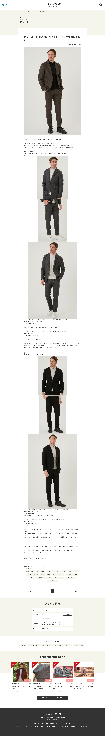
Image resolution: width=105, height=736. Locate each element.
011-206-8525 (46, 619)
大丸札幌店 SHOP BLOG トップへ (54, 697)
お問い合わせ (85, 726)
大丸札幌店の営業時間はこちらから (51, 624)
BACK (28, 591)
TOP (12, 11)
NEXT (76, 591)
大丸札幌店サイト (35, 723)
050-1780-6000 (53, 719)
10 (61, 591)
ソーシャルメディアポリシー (67, 723)
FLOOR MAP (67, 614)
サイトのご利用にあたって (49, 723)
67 (68, 591)
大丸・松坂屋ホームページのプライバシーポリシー (30, 726)
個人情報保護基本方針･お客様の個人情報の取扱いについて (63, 726)
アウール (17, 11)
